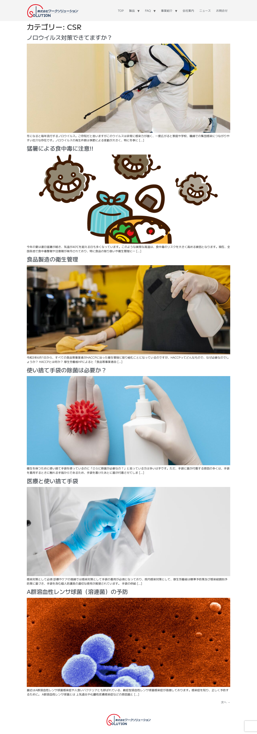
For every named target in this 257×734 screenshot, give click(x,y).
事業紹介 (166, 10)
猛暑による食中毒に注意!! (60, 148)
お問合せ (222, 10)
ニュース (205, 10)
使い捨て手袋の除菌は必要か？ (67, 370)
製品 (132, 10)
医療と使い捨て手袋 (52, 481)
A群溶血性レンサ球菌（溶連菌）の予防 (77, 591)
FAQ (148, 10)
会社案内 (188, 10)
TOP (121, 10)
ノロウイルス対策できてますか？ (69, 37)
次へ (225, 702)
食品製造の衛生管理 (52, 259)
